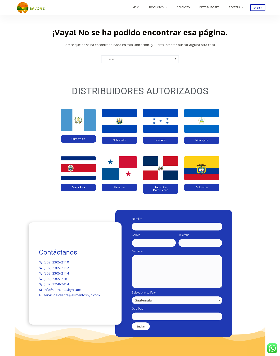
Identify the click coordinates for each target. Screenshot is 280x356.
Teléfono (183, 235)
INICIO (135, 7)
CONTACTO (183, 7)
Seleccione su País (144, 292)
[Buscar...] (136, 59)
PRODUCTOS (159, 7)
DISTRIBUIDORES (209, 7)
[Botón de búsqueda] (175, 59)
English (258, 7)
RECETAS (237, 7)
